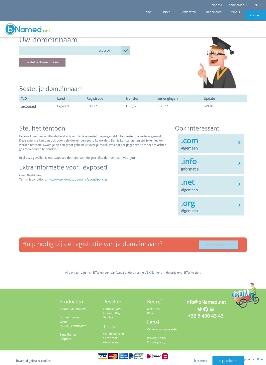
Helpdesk (216, 5)
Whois (222, 18)
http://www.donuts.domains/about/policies (77, 182)
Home (146, 18)
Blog (150, 316)
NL (257, 5)
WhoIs (64, 324)
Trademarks (203, 18)
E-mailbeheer (69, 337)
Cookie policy (156, 345)
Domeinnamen (70, 320)
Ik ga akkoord (231, 357)
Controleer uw (251, 30)
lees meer (199, 356)
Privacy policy (156, 340)
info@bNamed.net (205, 304)
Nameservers (112, 311)
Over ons (153, 311)
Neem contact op (218, 247)
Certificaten (181, 18)
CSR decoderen (113, 336)
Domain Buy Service (111, 318)
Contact (249, 18)
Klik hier (154, 275)
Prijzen (162, 18)
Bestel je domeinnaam (42, 65)
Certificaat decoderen (110, 342)
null (112, 53)
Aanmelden (238, 5)
